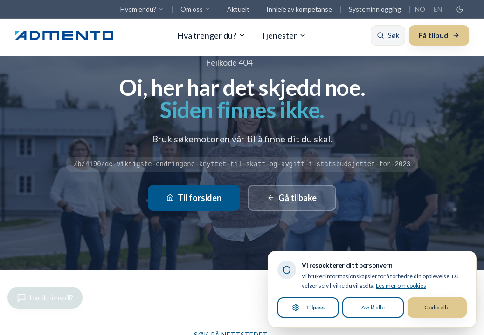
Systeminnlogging (375, 9)
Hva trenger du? (211, 37)
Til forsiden (193, 198)
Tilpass (308, 307)
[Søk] (388, 37)
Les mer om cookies (401, 285)
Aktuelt (238, 9)
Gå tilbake (292, 198)
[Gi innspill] (45, 298)
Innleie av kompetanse (299, 9)
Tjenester (283, 37)
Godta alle (436, 307)
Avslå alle (373, 307)
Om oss (195, 9)
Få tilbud (439, 37)
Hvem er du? (142, 9)
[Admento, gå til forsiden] (64, 37)
